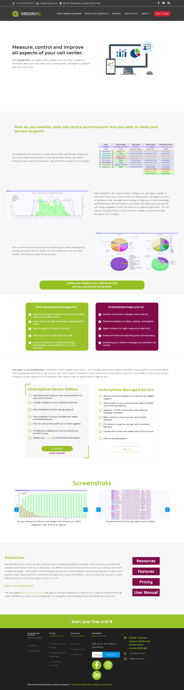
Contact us (77, 654)
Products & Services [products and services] (96, 14)
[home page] (26, 13)
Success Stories (79, 649)
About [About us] (145, 14)
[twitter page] (163, 3)
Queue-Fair (106, 685)
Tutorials (76, 644)
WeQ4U (96, 685)
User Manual (20, 592)
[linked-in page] (168, 3)
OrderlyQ (34, 645)
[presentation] (16, 509)
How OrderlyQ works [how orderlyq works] (69, 14)
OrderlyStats (35, 651)
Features (20, 571)
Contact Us (130, 14)
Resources (20, 560)
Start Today (162, 13)
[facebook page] (158, 3)
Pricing (20, 581)
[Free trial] (162, 13)
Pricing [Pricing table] (117, 14)
